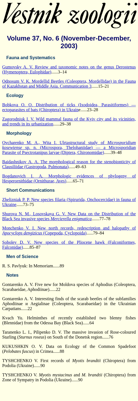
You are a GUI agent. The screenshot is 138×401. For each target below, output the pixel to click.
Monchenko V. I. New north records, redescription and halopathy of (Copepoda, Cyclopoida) (69, 230)
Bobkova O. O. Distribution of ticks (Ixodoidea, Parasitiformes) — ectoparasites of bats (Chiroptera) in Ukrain (69, 107)
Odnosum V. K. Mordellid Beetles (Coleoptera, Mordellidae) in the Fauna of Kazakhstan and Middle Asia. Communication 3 (69, 83)
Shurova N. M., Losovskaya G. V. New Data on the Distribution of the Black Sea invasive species (69, 216)
